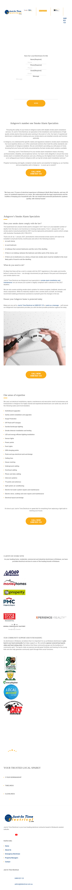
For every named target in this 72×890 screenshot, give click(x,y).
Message (36, 76)
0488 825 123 (19, 878)
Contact (7, 862)
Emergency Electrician (12, 854)
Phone (36, 65)
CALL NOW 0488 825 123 (36, 172)
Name (36, 59)
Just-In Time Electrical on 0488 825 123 (31, 305)
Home (7, 846)
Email (36, 71)
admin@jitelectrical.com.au (24, 884)
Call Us (12, 46)
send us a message (52, 305)
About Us (8, 850)
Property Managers (11, 858)
